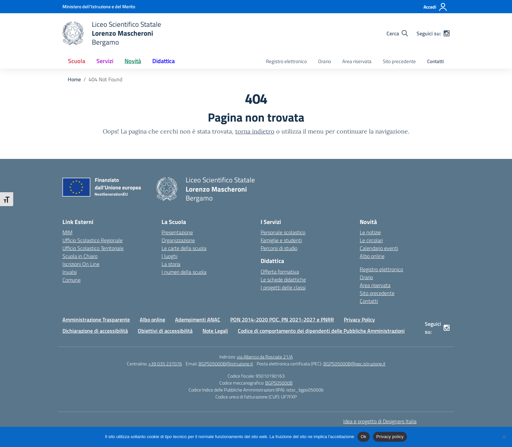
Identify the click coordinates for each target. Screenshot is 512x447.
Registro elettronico (286, 61)
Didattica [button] (163, 60)
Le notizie (370, 232)
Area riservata (357, 61)
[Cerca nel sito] (397, 33)
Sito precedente (399, 61)
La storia (171, 264)
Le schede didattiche (283, 279)
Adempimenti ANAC (197, 319)
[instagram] (447, 33)
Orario (324, 61)
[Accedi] (435, 7)
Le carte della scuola (184, 248)
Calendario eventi (379, 248)
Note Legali (215, 331)
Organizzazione (178, 240)
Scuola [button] (76, 60)
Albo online (372, 256)
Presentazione (177, 232)
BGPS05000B (279, 382)
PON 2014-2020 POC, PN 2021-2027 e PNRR (282, 319)
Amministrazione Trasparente (96, 319)
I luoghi (169, 256)
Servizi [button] (104, 60)
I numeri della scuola (184, 272)
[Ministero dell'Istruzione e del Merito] (98, 6)
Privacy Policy (359, 319)
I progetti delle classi (283, 287)
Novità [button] (133, 60)
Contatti (435, 61)
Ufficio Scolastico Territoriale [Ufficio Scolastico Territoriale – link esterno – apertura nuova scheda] (93, 248)
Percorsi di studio (279, 248)
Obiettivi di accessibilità (165, 331)
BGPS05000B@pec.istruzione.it (354, 363)
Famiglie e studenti (281, 240)
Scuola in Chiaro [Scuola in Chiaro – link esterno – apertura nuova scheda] (79, 256)
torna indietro (254, 131)
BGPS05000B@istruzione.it (226, 363)
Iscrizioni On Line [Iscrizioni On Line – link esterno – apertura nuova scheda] (80, 264)
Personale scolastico (283, 232)
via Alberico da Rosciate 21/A (265, 356)
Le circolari (371, 240)
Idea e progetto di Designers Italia (380, 421)
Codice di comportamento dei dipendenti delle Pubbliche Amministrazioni (321, 331)
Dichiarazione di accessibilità (95, 331)
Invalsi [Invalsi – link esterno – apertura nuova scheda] (69, 272)
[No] (503, 436)
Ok (363, 436)
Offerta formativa (280, 272)
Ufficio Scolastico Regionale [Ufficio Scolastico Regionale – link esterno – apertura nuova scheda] (92, 240)
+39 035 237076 (165, 363)
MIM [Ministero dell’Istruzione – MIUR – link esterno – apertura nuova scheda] (67, 232)
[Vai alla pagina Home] (74, 79)
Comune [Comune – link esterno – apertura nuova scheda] (71, 280)
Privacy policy (390, 436)
